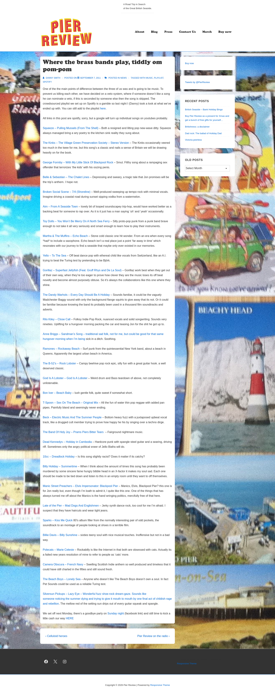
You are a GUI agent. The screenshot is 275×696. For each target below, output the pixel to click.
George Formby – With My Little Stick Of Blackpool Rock (78, 162)
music (149, 78)
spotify (47, 82)
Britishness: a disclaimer (197, 126)
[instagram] (64, 661)
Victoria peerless (193, 139)
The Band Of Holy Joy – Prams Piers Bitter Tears (73, 432)
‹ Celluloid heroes (56, 636)
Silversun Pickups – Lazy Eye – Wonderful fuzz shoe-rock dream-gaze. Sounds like (94, 593)
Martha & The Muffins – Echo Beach (65, 235)
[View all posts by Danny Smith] (52, 78)
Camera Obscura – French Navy (63, 564)
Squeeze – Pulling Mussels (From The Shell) (70, 128)
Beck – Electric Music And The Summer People (72, 417)
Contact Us (187, 32)
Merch (207, 32)
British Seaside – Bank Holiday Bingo (204, 109)
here (103, 108)
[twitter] (55, 661)
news (123, 78)
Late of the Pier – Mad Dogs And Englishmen (71, 505)
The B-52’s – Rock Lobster (59, 363)
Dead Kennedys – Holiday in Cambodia (67, 441)
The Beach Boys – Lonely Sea (62, 579)
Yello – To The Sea (54, 255)
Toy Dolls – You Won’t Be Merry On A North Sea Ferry (76, 221)
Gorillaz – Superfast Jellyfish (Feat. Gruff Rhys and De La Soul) (82, 270)
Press (168, 32)
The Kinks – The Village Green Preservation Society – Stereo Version (86, 142)
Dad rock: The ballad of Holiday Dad (203, 133)
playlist (158, 78)
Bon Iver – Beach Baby (57, 392)
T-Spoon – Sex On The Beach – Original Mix (70, 402)
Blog (154, 32)
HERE (70, 618)
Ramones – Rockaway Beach (61, 348)
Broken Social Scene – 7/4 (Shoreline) (66, 191)
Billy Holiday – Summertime (60, 466)
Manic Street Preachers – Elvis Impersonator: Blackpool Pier (80, 485)
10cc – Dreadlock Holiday (59, 456)
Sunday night (116, 613)
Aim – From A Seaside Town (60, 206)
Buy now (225, 32)
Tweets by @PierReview (197, 82)
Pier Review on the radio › (153, 636)
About (139, 32)
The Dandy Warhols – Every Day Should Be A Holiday (76, 294)
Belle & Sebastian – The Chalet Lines (66, 177)
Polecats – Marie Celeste (58, 549)
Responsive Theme (187, 663)
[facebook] (46, 661)
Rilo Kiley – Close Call (56, 319)
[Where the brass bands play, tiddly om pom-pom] (90, 78)
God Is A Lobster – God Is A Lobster (65, 378)
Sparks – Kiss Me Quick (58, 520)
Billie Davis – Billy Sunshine (60, 535)
